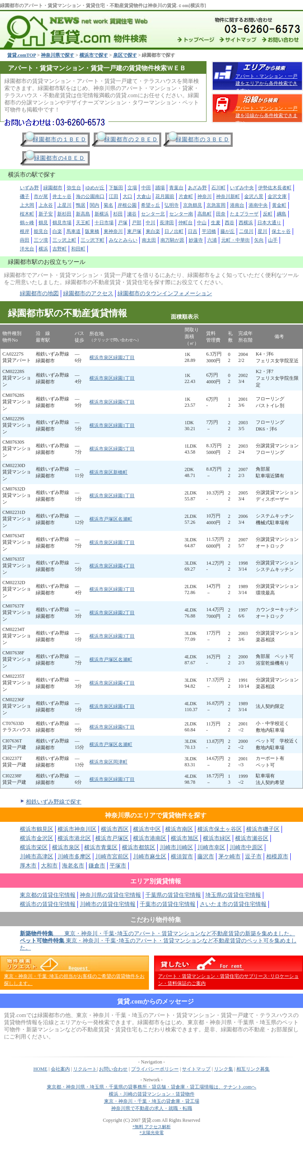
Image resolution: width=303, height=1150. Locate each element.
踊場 (160, 187)
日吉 (192, 231)
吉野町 (59, 249)
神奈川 (204, 196)
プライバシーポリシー (155, 1069)
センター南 (181, 214)
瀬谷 (132, 214)
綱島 (281, 214)
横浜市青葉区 (101, 847)
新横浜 (102, 214)
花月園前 (164, 196)
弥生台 (74, 187)
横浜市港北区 (74, 838)
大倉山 (144, 196)
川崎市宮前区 (112, 857)
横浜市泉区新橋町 (108, 472)
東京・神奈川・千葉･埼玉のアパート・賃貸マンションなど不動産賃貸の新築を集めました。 (157, 934)
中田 (146, 187)
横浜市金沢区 (36, 838)
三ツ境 (41, 240)
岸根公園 (127, 205)
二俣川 (246, 231)
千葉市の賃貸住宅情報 (167, 904)
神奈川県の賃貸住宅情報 (110, 895)
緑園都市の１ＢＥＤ (60, 139)
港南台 (237, 205)
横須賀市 (182, 857)
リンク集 (223, 1069)
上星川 (64, 205)
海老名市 (73, 866)
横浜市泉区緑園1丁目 (112, 378)
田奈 (221, 214)
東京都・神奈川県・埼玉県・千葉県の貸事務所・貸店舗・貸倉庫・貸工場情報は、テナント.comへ (152, 1087)
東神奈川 (113, 231)
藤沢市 (205, 857)
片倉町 (186, 196)
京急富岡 (216, 205)
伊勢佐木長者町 (274, 187)
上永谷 (46, 205)
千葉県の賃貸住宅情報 (173, 895)
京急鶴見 (192, 205)
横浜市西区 (115, 829)
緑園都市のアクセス (88, 293)
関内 (94, 205)
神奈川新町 (228, 196)
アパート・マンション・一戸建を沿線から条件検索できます (266, 115)
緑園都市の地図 (39, 293)
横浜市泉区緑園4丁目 (112, 566)
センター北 (153, 214)
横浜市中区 (147, 829)
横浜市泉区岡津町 (108, 762)
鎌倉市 (97, 866)
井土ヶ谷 (61, 196)
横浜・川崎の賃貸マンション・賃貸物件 (152, 1094)
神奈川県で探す (57, 55)
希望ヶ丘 (150, 205)
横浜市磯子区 (263, 829)
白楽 (57, 231)
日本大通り (269, 222)
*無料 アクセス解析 (151, 1126)
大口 (127, 196)
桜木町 (27, 214)
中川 (150, 222)
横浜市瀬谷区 (251, 838)
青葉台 (176, 187)
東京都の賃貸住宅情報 (47, 895)
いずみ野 (29, 187)
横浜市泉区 (66, 847)
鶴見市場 (61, 222)
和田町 (78, 249)
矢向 (259, 240)
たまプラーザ (244, 214)
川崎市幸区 (211, 847)
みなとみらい (123, 240)
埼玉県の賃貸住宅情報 (233, 895)
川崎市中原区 (246, 847)
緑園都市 (52, 187)
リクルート (85, 1069)
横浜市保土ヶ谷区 (219, 829)
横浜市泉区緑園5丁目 (112, 449)
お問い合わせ (113, 1069)
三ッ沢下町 (92, 240)
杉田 (118, 214)
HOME (40, 1069)
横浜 (43, 249)
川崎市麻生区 (149, 857)
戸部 (136, 222)
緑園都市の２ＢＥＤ (131, 139)
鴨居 (80, 205)
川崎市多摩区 (74, 857)
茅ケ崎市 (229, 857)
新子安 (46, 214)
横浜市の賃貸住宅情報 (47, 904)
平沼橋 (209, 231)
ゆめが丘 (94, 187)
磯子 (24, 196)
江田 (113, 196)
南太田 (149, 240)
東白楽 (153, 231)
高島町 (204, 214)
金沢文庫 (277, 196)
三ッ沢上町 (64, 240)
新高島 (83, 214)
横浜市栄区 (34, 847)
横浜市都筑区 (138, 847)
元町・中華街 (235, 240)
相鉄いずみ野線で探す (53, 802)
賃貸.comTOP (21, 55)
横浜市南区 (179, 829)
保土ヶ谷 (281, 231)
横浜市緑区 (217, 838)
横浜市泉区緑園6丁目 (112, 402)
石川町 (218, 187)
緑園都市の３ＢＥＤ (203, 139)
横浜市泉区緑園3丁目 (112, 542)
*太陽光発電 (151, 1132)
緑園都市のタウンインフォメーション (165, 293)
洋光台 (27, 249)
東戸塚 (134, 231)
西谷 (229, 222)
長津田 (167, 222)
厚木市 (28, 866)
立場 (132, 187)
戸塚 (122, 222)
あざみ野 (197, 187)
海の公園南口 (90, 196)
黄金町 (279, 205)
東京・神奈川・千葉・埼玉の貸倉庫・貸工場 (151, 1101)
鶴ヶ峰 (27, 222)
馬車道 (73, 231)
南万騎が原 (172, 240)
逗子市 (253, 857)
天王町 (83, 222)
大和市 (49, 866)
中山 (202, 222)
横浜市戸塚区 (112, 838)
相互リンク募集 (253, 1069)
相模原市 (277, 857)
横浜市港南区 (149, 838)
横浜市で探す (93, 55)
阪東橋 (92, 231)
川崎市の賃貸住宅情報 (107, 904)
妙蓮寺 (196, 240)
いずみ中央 (242, 187)
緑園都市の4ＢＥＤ (59, 158)
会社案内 (60, 1069)
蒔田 (24, 240)
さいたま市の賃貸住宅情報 (233, 904)
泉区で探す (125, 55)
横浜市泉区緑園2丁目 (112, 357)
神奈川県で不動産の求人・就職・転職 (151, 1108)
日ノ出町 (173, 231)
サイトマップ (196, 1069)
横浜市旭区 (185, 838)
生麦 (215, 222)
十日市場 (104, 222)
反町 (267, 214)
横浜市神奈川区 (77, 829)
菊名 (108, 205)
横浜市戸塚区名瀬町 (110, 519)
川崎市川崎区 (176, 847)
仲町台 (185, 222)
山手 (273, 240)
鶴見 (43, 222)
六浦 (212, 240)
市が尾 (41, 196)
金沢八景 (253, 196)
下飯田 (116, 187)
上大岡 (27, 205)
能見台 (41, 231)
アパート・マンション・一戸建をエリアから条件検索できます (266, 83)
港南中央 (258, 205)
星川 (262, 231)
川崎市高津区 (36, 857)
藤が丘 (227, 231)
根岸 (24, 231)
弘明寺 (171, 205)
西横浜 (246, 222)
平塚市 (118, 866)
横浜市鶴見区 (36, 829)
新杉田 (64, 214)
